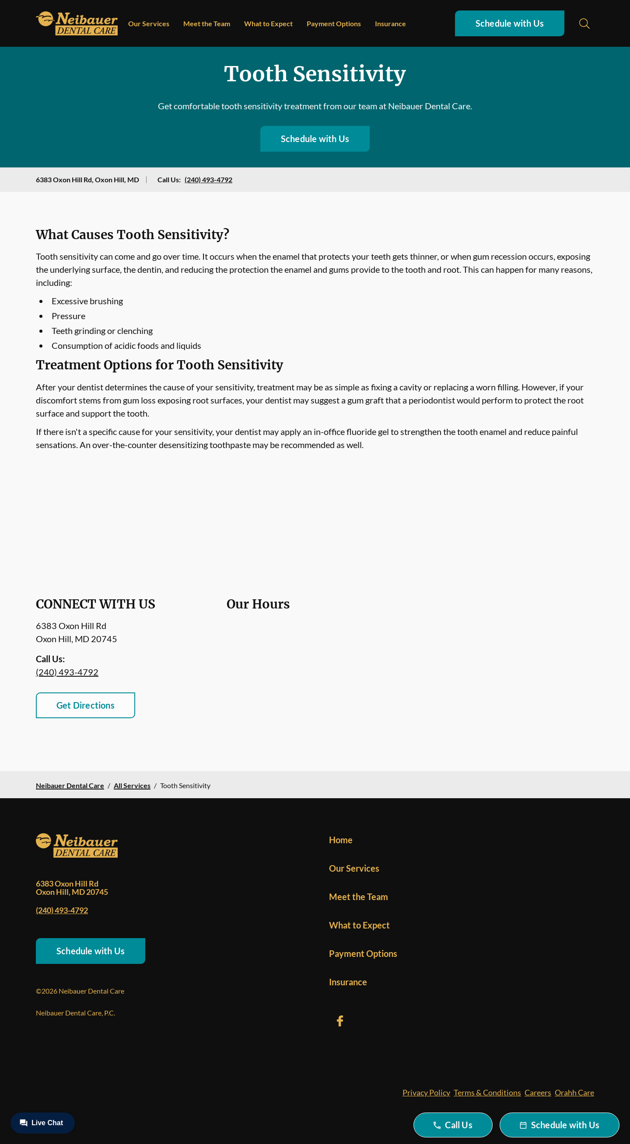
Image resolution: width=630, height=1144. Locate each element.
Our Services (148, 23)
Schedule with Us (510, 23)
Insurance (390, 23)
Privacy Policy (426, 1092)
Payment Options (334, 23)
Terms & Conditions (487, 1092)
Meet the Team (206, 23)
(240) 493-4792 (208, 179)
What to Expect (268, 23)
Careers (538, 1092)
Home (341, 840)
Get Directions (85, 705)
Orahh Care (574, 1092)
